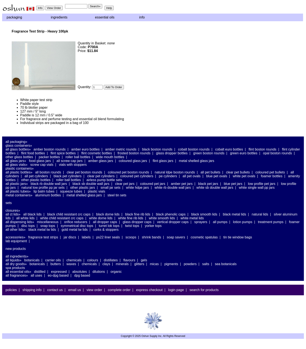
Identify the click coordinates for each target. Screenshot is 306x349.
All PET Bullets (210, 172)
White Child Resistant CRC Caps (62, 218)
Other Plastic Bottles (36, 180)
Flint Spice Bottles (63, 153)
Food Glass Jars (40, 161)
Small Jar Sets (110, 187)
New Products (16, 248)
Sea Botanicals (226, 264)
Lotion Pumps (242, 222)
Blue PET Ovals (216, 176)
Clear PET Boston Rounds (84, 172)
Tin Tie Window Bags (237, 237)
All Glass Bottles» (18, 149)
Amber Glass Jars (100, 161)
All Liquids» (13, 260)
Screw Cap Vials (41, 164)
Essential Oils (105, 17)
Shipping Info (32, 290)
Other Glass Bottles (19, 157)
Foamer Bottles (271, 176)
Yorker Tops (153, 226)
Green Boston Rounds (208, 153)
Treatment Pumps (270, 222)
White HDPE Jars (137, 187)
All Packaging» (16, 142)
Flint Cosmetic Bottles (96, 153)
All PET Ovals (192, 176)
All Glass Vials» (16, 164)
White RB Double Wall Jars (172, 187)
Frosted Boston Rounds (134, 153)
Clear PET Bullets (238, 172)
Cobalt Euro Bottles (229, 149)
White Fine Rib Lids (130, 218)
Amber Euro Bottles (85, 149)
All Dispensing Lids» (20, 222)
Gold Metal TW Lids (75, 229)
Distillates (111, 260)
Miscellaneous (47, 222)
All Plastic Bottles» (19, 172)
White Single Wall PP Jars (257, 187)
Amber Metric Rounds (120, 149)
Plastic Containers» (20, 168)
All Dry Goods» (16, 264)
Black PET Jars (208, 184)
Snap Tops (47, 226)
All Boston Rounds (48, 172)
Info (142, 17)
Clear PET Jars (125, 184)
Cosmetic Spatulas (204, 237)
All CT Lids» (13, 214)
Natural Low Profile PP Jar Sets (43, 187)
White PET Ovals (244, 176)
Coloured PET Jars (152, 184)
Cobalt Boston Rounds (194, 149)
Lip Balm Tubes (44, 191)
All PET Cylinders (36, 176)
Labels (86, 237)
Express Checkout (149, 290)
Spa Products (15, 268)
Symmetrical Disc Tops (77, 226)
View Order (94, 290)
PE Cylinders (168, 176)
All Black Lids (32, 214)
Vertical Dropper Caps (173, 222)
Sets (9, 203)
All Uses (36, 275)
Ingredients (59, 17)
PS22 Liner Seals (108, 237)
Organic (116, 271)
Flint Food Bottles (33, 153)
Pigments (171, 264)
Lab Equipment (16, 241)
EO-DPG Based (58, 275)
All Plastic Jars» (17, 184)
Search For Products (204, 290)
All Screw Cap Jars (70, 161)
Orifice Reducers (75, 222)
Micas (154, 264)
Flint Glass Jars (163, 161)
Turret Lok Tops (109, 226)
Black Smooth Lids (204, 214)
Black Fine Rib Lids (137, 214)
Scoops (130, 237)
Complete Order (119, 290)
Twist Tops (132, 226)
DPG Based (82, 275)
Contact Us (55, 290)
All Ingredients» (17, 256)
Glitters (139, 264)
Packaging (14, 17)
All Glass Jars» (16, 161)
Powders (190, 264)
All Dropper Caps (105, 222)
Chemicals (74, 260)
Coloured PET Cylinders (136, 176)
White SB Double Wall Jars (214, 187)
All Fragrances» (17, 275)
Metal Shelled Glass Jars (196, 161)
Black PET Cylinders (68, 176)
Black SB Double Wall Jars (90, 184)
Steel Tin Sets (117, 195)
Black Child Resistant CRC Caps (69, 214)
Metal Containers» (19, 195)
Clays (106, 264)
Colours (92, 260)
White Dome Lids (100, 218)
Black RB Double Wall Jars (49, 184)
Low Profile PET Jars (261, 184)
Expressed (59, 271)
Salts (205, 264)
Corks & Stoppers (106, 229)
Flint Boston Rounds (262, 149)
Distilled (39, 271)
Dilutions (98, 271)
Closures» (13, 210)
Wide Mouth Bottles (110, 157)
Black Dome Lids (107, 214)
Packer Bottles (49, 157)
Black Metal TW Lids (42, 229)
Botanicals (32, 260)
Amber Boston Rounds (50, 149)
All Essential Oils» (18, 271)
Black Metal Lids (234, 214)
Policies (11, 290)
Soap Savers (176, 237)
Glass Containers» (19, 145)
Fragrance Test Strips (43, 237)
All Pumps (220, 222)
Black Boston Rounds (157, 149)
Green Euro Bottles (243, 153)
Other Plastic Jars (82, 187)
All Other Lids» (16, 229)
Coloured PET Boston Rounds (128, 172)
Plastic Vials (96, 191)
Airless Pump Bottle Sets (104, 180)
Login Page (176, 290)
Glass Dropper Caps (137, 222)
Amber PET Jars (182, 184)
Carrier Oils (53, 260)
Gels (144, 260)
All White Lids (25, 218)
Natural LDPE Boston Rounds (175, 172)
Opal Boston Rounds (277, 153)
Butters (55, 264)
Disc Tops (28, 226)
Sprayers (200, 222)
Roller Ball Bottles (77, 157)
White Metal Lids (192, 218)
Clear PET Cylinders (101, 176)
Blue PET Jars (233, 184)
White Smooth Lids (162, 218)
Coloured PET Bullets (270, 172)
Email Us (74, 290)
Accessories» (15, 237)
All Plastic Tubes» (18, 191)
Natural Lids (260, 214)
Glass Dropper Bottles (172, 153)
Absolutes (79, 271)
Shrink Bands (151, 237)
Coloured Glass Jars (133, 161)
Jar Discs (70, 237)
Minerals (122, 264)
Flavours (129, 260)
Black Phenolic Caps (171, 214)
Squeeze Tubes (71, 191)
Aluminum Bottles (48, 195)
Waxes (71, 264)
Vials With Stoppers (73, 164)
